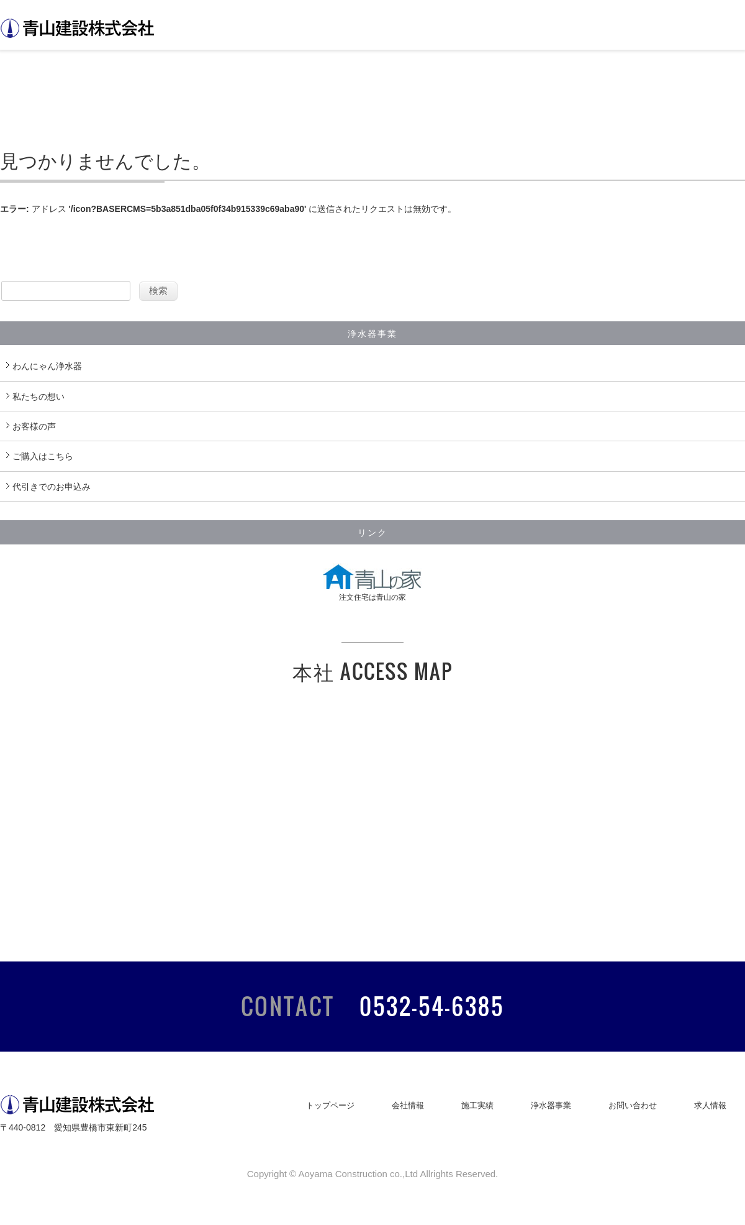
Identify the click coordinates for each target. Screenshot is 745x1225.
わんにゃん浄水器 (47, 366)
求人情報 (710, 1105)
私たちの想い (38, 396)
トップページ (330, 1105)
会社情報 (408, 1105)
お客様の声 (34, 426)
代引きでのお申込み (51, 487)
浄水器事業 (551, 1105)
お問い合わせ (632, 1105)
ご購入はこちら (42, 456)
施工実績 (477, 1105)
